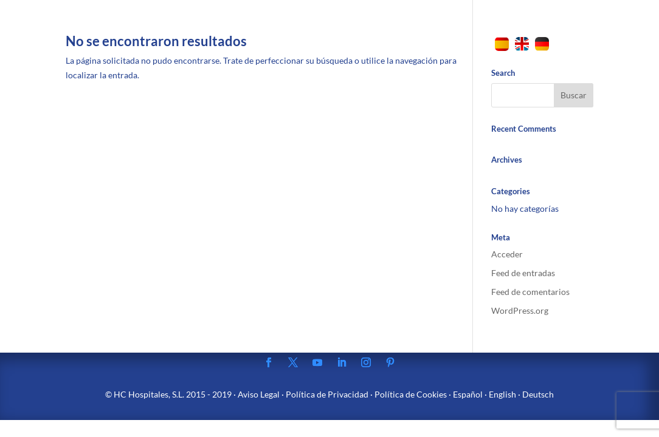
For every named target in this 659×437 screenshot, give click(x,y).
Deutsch (538, 394)
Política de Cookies (410, 394)
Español (468, 394)
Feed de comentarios (530, 291)
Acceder (507, 254)
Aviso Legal (259, 394)
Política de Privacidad (327, 394)
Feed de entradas (523, 273)
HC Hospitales (141, 394)
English (502, 394)
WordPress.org (519, 310)
